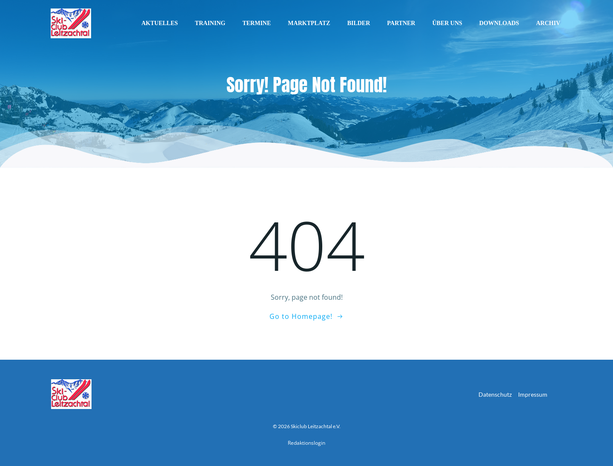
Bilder (358, 23)
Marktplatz (309, 23)
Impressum (532, 394)
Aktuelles (159, 23)
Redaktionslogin (306, 442)
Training (210, 23)
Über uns (447, 23)
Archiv (548, 23)
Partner (401, 23)
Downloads (499, 23)
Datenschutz (495, 394)
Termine (256, 23)
